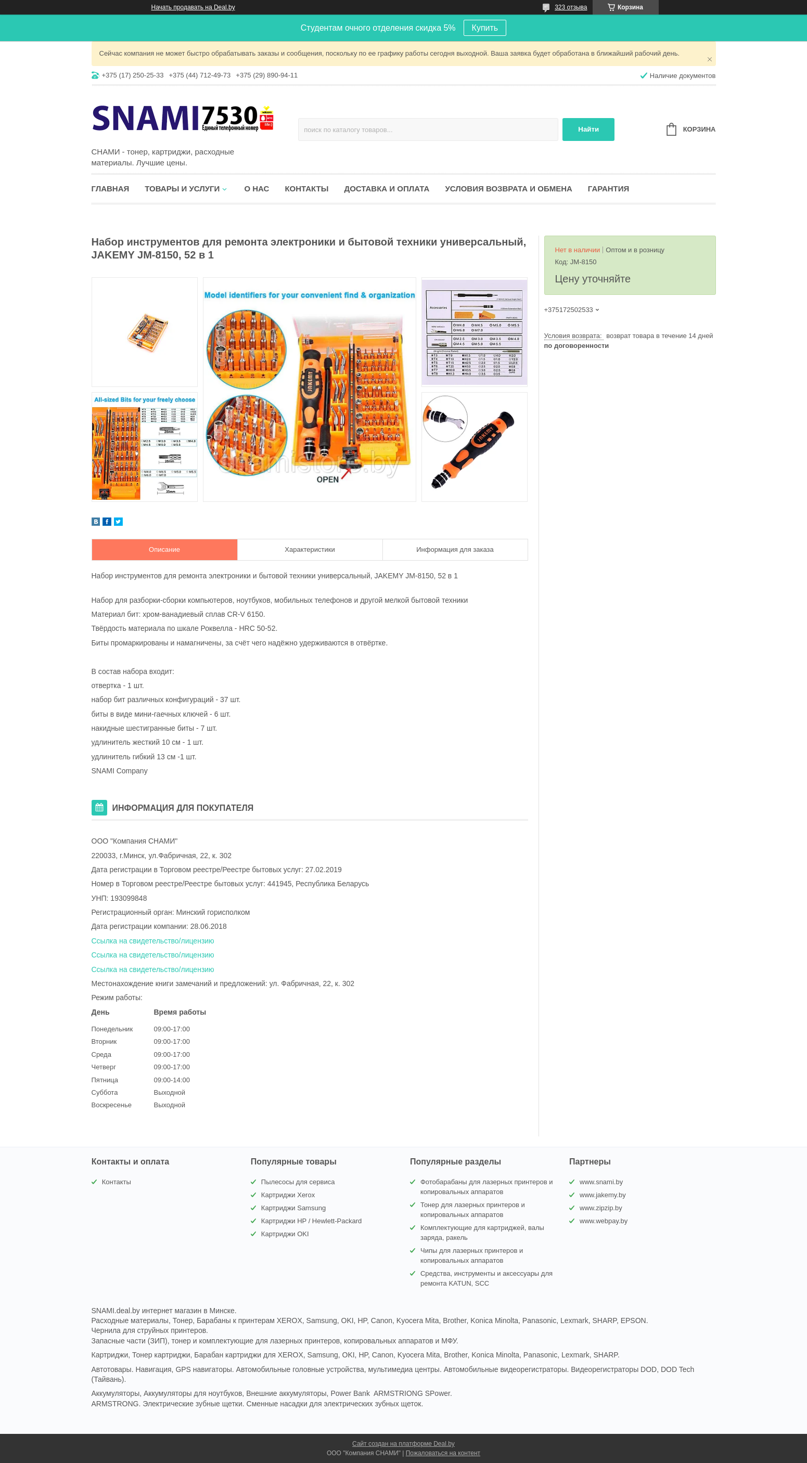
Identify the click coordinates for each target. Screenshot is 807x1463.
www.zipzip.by (601, 1208)
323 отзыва (571, 7)
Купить (485, 27)
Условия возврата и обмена (508, 188)
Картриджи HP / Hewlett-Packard (311, 1221)
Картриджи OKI (285, 1234)
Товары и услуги (182, 188)
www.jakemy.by (603, 1195)
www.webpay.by (603, 1221)
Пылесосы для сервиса (298, 1182)
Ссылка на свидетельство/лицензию (153, 941)
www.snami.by (601, 1182)
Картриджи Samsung (293, 1208)
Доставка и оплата (386, 188)
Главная (111, 188)
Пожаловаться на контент (443, 1453)
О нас (256, 188)
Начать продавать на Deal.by (193, 7)
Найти (588, 129)
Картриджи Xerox (288, 1195)
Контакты (306, 188)
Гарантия (608, 188)
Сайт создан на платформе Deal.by (403, 1443)
